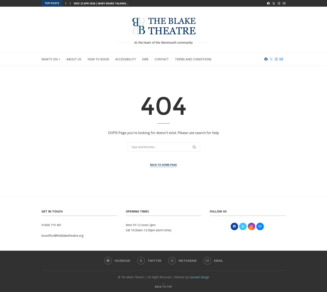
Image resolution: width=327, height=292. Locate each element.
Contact (162, 59)
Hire (145, 59)
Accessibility (125, 59)
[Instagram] (279, 3)
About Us (74, 59)
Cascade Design (199, 277)
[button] (66, 3)
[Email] (284, 3)
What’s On (50, 59)
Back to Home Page (163, 165)
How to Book (98, 59)
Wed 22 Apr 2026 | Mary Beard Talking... (101, 3)
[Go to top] (163, 286)
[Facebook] (268, 3)
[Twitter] (273, 3)
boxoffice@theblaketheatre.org (62, 236)
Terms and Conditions (193, 59)
